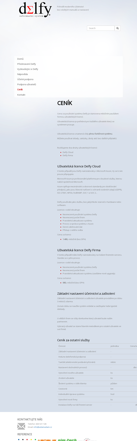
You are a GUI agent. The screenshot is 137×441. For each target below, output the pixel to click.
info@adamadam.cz (43, 427)
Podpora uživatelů (26, 84)
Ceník (20, 89)
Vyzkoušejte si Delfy (27, 68)
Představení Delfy (26, 63)
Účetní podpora (25, 79)
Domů (20, 58)
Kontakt (21, 94)
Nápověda (22, 74)
